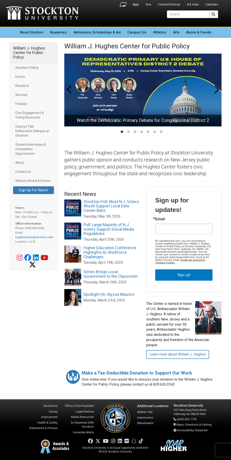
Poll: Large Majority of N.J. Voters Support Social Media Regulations (108, 229)
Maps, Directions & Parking (194, 424)
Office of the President (79, 406)
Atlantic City (144, 412)
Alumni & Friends (198, 32)
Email (160, 219)
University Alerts (83, 432)
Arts (176, 32)
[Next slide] (216, 94)
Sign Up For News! (33, 190)
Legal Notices (85, 411)
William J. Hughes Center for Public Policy (29, 52)
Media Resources (82, 417)
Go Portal (123, 3)
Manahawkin (145, 423)
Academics (58, 32)
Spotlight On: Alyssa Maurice (108, 294)
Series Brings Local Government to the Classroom (110, 274)
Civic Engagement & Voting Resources (29, 115)
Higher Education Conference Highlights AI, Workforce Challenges (109, 252)
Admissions (97, 32)
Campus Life (136, 32)
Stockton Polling (26, 67)
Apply (135, 4)
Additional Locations (153, 406)
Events (20, 76)
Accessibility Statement (192, 430)
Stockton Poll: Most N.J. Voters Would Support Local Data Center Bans (111, 206)
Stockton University (42, 13)
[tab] (122, 131)
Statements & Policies (43, 428)
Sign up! (184, 275)
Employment (49, 417)
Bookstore (51, 406)
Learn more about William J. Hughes (177, 354)
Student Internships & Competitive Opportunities (30, 149)
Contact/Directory (169, 4)
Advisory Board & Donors (33, 181)
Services (21, 95)
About (31, 32)
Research (22, 86)
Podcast (21, 104)
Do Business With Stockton (82, 425)
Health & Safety (47, 422)
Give (148, 4)
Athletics (159, 32)
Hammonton (145, 417)
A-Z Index (193, 4)
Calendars (212, 4)
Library (53, 411)
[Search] (188, 14)
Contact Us (23, 171)
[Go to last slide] (69, 94)
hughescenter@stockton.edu (34, 237)
